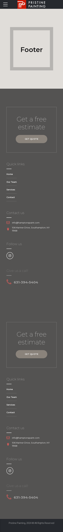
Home (9, 174)
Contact (10, 197)
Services (10, 189)
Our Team (11, 182)
